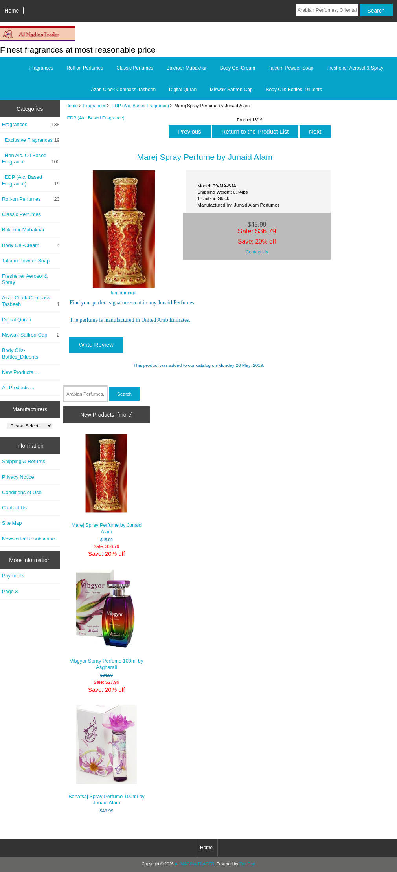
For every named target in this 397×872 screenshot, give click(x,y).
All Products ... (18, 387)
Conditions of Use (22, 492)
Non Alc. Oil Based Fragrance (31, 158)
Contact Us (14, 508)
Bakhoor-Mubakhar (187, 68)
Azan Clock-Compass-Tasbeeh (123, 89)
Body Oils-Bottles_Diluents (294, 89)
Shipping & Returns (23, 461)
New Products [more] (106, 415)
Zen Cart (247, 864)
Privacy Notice (18, 477)
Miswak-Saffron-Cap (231, 89)
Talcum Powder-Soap (290, 68)
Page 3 (10, 591)
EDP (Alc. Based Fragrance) (140, 105)
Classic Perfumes (134, 68)
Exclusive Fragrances (31, 140)
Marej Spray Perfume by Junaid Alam (107, 484)
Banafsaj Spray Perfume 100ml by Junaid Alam (106, 755)
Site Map (12, 523)
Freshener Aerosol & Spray (355, 68)
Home (11, 10)
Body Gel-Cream (237, 68)
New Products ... (20, 372)
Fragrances (95, 105)
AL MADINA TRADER (194, 864)
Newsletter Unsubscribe (28, 539)
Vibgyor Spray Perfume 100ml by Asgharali (106, 620)
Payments (13, 576)
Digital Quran (183, 89)
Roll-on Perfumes (85, 68)
